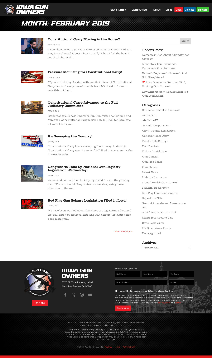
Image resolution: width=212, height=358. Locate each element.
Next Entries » (123, 231)
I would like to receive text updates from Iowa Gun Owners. (148, 291)
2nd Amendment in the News (161, 110)
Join (179, 9)
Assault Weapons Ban (156, 125)
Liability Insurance (154, 177)
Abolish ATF (150, 120)
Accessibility (129, 346)
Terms (178, 303)
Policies (108, 346)
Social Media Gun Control (159, 212)
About (156, 9)
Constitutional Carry (155, 135)
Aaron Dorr (149, 115)
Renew (189, 9)
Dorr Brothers (151, 146)
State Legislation (153, 222)
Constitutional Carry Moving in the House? (84, 39)
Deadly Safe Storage (155, 141)
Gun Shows (149, 167)
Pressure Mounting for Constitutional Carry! (85, 72)
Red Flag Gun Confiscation (159, 193)
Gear (169, 9)
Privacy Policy (164, 303)
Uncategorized (151, 233)
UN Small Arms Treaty (156, 228)
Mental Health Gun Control (160, 182)
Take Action (118, 9)
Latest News (139, 9)
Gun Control (150, 156)
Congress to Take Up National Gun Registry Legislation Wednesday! (84, 168)
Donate (202, 9)
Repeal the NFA (152, 198)
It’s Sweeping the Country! (70, 136)
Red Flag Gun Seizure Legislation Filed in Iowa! (87, 200)
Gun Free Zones (152, 161)
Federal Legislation (154, 151)
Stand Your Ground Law (157, 217)
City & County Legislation (158, 130)
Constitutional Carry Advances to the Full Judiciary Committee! (83, 104)
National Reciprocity (155, 187)
